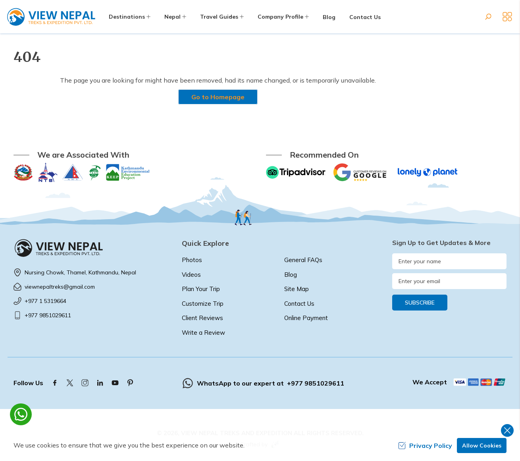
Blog (329, 17)
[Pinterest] (130, 382)
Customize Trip (202, 303)
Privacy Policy (425, 445)
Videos (191, 274)
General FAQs (303, 260)
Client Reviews (202, 318)
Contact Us (365, 17)
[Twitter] (69, 382)
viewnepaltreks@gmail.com (60, 286)
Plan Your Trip (201, 289)
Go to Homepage (218, 97)
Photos (192, 260)
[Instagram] (85, 382)
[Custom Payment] (480, 382)
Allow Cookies (481, 445)
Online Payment (306, 318)
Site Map (296, 289)
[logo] (91, 248)
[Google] (361, 172)
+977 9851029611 (48, 315)
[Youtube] (115, 382)
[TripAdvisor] (295, 172)
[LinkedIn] (100, 382)
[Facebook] (54, 382)
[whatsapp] (21, 414)
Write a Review (203, 332)
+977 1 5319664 (45, 301)
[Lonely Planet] (427, 172)
